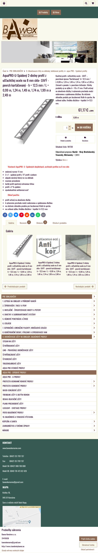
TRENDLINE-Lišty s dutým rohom (16, 394)
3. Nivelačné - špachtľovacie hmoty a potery (49, 310)
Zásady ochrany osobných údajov (13, 550)
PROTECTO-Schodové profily (49, 386)
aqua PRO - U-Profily (11, 376)
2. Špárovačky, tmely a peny (49, 305)
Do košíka (84, 127)
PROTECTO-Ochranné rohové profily (49, 381)
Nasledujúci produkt (85, 286)
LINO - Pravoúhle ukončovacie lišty (18, 350)
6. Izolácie (49, 323)
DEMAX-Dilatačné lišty (12, 399)
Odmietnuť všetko (88, 544)
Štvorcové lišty (10, 359)
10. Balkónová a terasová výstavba (18, 416)
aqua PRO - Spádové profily (14, 372)
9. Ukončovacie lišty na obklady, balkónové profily (49, 337)
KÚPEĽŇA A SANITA (49, 421)
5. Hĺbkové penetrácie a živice (49, 319)
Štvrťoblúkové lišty (11, 354)
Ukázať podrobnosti (87, 549)
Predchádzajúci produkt (14, 286)
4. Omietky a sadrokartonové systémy (49, 314)
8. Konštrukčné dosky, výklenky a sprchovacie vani (49, 332)
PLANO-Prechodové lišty (13, 403)
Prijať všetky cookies (88, 538)
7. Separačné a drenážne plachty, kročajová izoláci (49, 328)
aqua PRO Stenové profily (14, 368)
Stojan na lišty (9, 341)
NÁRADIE (49, 430)
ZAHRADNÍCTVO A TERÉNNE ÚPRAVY (49, 426)
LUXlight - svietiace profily (14, 408)
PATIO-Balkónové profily (49, 412)
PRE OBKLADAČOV (49, 296)
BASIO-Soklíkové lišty (12, 390)
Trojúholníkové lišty (12, 363)
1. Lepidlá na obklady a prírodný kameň (49, 301)
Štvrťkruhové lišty (11, 345)
